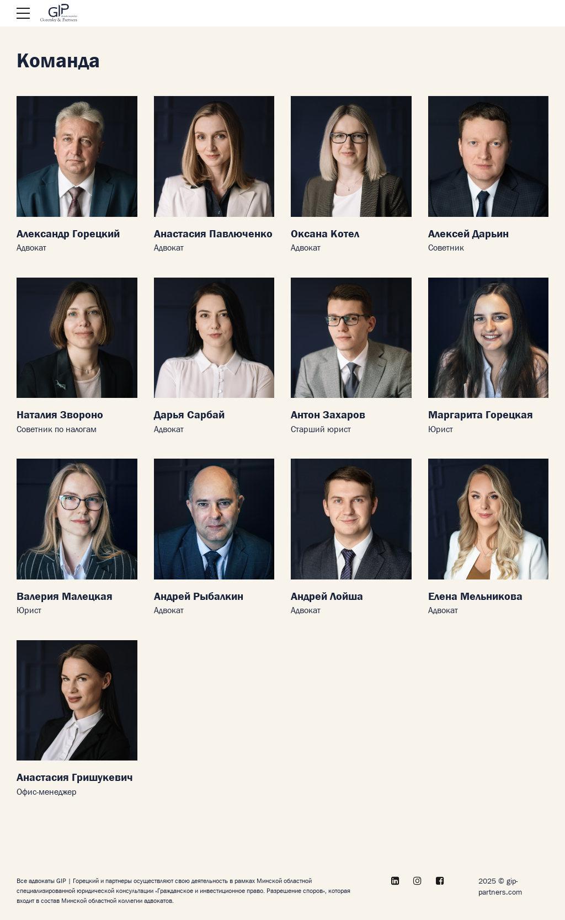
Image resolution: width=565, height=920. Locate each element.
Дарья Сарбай (189, 415)
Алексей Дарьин (468, 234)
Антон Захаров (328, 415)
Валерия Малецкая (65, 597)
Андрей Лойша (327, 597)
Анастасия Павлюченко (213, 234)
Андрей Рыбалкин (198, 597)
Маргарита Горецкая (480, 415)
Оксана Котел (325, 234)
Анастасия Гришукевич (75, 778)
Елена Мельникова (475, 597)
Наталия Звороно (60, 415)
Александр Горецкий (68, 234)
